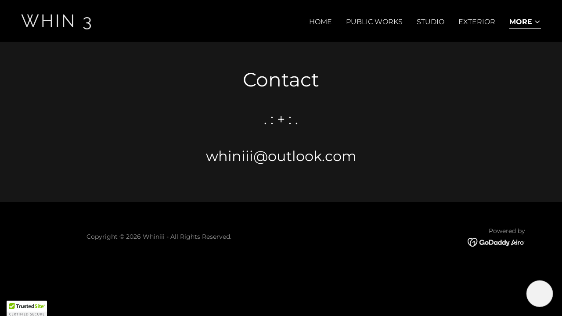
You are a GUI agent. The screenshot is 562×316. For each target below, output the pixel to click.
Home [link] (320, 22)
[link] (147, 24)
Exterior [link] (476, 22)
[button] (525, 23)
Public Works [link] (374, 22)
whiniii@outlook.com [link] (281, 156)
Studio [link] (430, 22)
